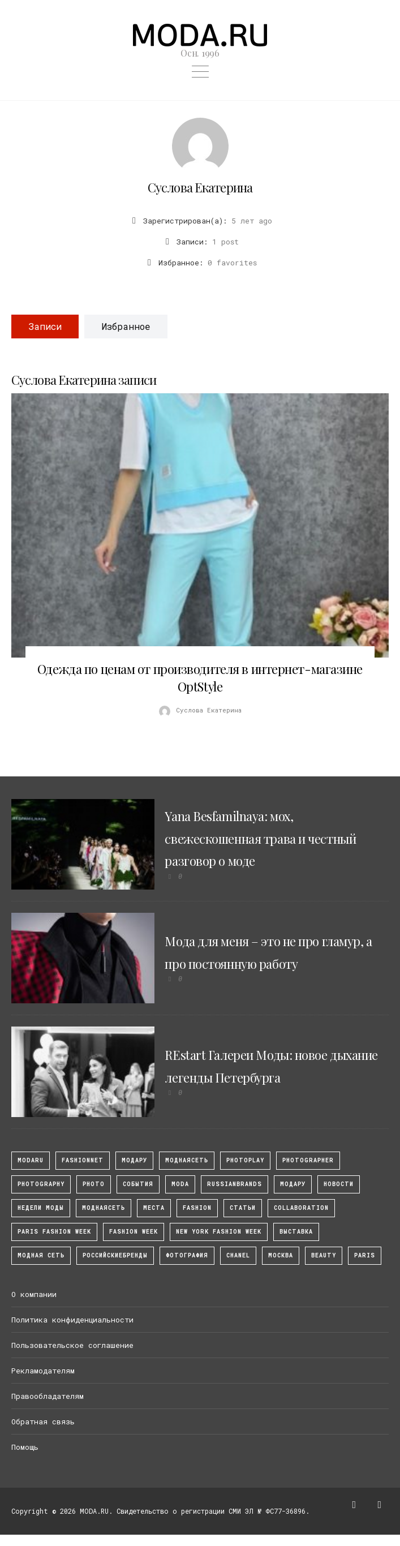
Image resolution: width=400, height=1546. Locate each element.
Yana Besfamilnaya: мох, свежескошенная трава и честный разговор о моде (260, 838)
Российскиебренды (115, 1255)
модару (134, 1160)
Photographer (308, 1160)
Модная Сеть (41, 1255)
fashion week (133, 1231)
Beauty (323, 1255)
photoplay (245, 1160)
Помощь (24, 1447)
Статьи (243, 1208)
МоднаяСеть (186, 1160)
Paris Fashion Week (54, 1231)
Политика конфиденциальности (72, 1320)
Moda (180, 1184)
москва (280, 1255)
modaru (31, 1160)
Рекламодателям (43, 1370)
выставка (296, 1231)
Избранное (125, 326)
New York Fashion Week (218, 1231)
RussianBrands (234, 1184)
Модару (293, 1184)
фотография (187, 1255)
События (138, 1184)
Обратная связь (43, 1421)
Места (154, 1208)
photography (41, 1184)
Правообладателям (47, 1396)
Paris (364, 1255)
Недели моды (41, 1208)
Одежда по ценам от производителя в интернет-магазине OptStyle (200, 677)
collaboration (301, 1208)
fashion (197, 1208)
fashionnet (83, 1160)
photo (94, 1184)
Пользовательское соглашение (72, 1345)
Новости (339, 1184)
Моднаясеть (103, 1208)
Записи (45, 326)
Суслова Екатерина (200, 187)
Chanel (238, 1255)
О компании (34, 1294)
